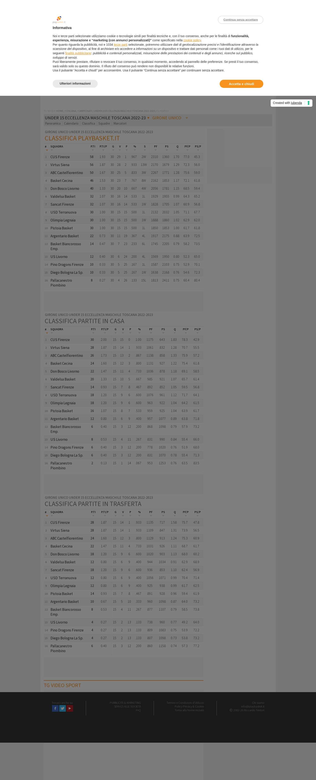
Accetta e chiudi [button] (241, 84)
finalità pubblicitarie (78, 53)
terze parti (120, 44)
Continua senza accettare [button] (240, 19)
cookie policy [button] (192, 40)
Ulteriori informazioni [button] (75, 83)
